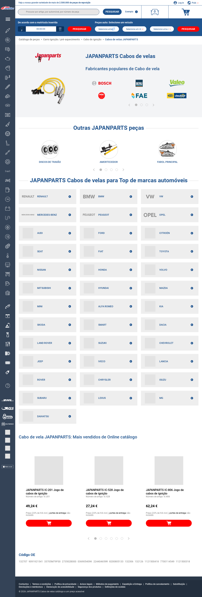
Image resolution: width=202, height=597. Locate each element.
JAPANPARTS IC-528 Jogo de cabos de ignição (105, 492)
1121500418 (152, 562)
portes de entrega (57, 513)
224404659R (100, 562)
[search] (58, 12)
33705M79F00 (52, 562)
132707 (23, 562)
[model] (134, 29)
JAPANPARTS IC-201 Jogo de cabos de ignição (45, 492)
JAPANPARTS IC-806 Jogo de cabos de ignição (165, 492)
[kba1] (41, 29)
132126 (139, 562)
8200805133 (116, 562)
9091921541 (36, 562)
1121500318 (183, 562)
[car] (162, 29)
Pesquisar (112, 11)
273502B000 (69, 562)
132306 (129, 562)
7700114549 (167, 562)
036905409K (85, 562)
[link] (50, 152)
